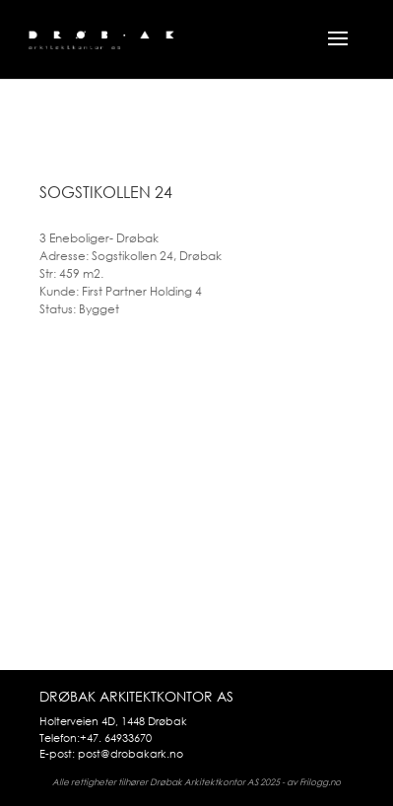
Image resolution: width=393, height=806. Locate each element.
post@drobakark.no (130, 754)
